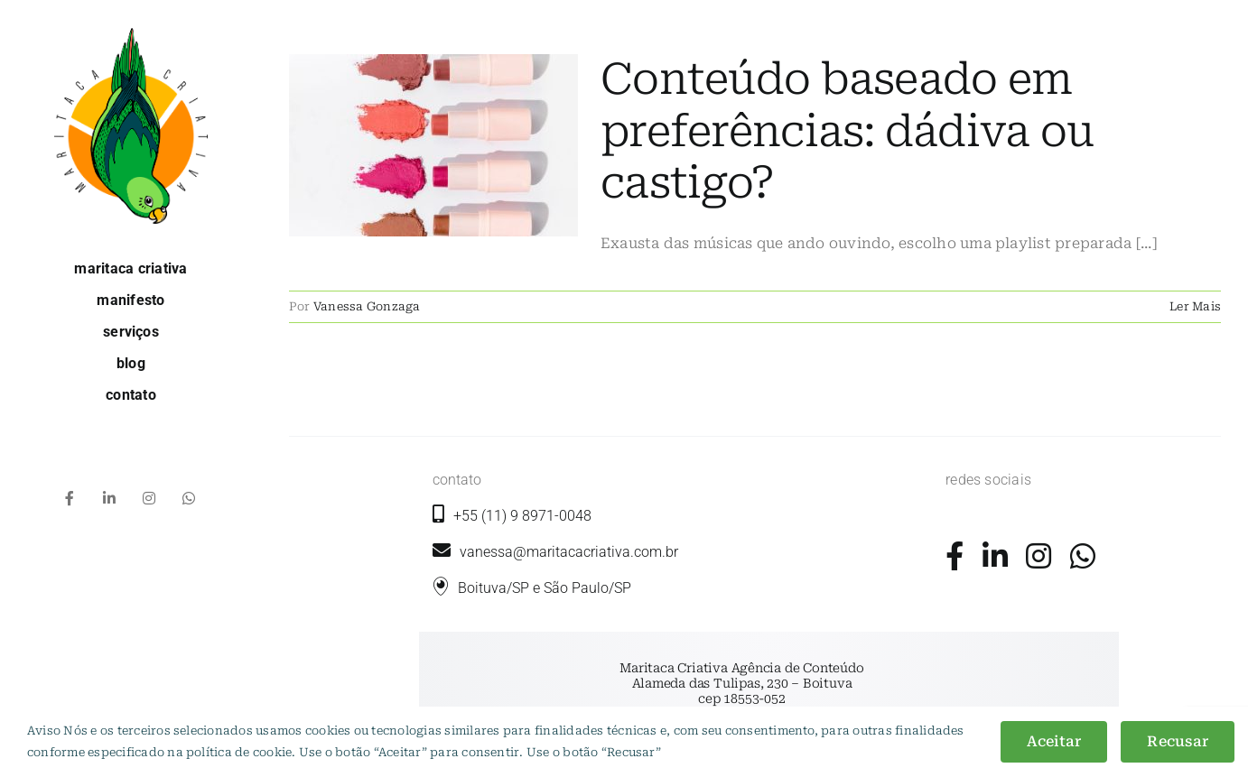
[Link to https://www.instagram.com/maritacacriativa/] (1038, 555)
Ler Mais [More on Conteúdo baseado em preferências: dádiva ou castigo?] (1195, 306)
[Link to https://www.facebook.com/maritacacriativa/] (954, 555)
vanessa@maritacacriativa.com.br (555, 551)
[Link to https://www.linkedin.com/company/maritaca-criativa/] (995, 555)
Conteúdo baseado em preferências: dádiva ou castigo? (847, 131)
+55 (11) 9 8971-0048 (522, 515)
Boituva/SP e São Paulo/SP (544, 588)
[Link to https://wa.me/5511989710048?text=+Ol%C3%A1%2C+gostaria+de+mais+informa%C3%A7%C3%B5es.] (1082, 555)
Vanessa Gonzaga (367, 306)
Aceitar (1054, 741)
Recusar (1177, 741)
